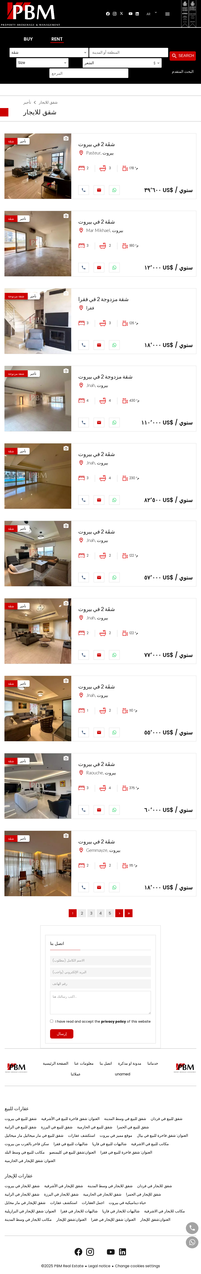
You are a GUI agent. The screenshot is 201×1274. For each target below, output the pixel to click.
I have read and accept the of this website (103, 1021)
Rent (57, 39)
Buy (28, 39)
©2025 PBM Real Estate (62, 1266)
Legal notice (99, 1266)
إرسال (62, 1034)
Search (182, 56)
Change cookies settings (137, 1266)
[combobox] (49, 52)
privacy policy (113, 1021)
